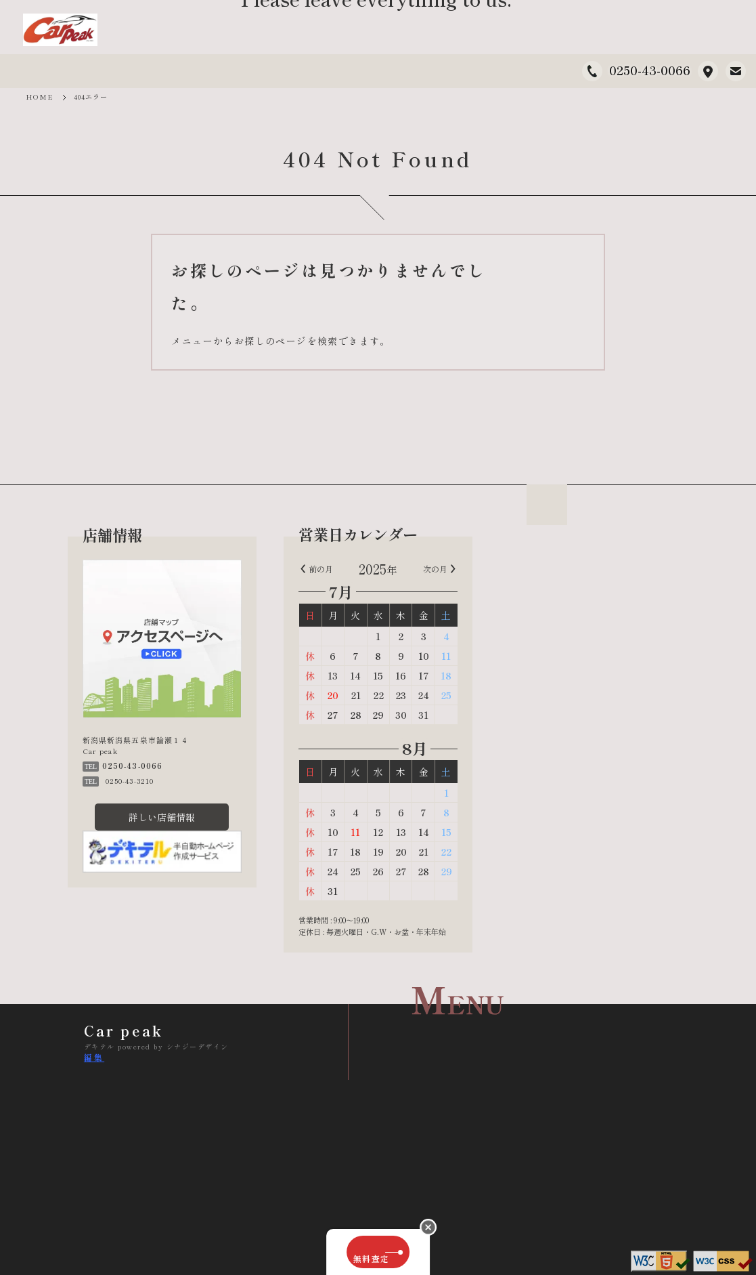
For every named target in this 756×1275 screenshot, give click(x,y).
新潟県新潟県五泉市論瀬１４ (708, 71)
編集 (94, 1057)
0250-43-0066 (649, 70)
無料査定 (378, 1252)
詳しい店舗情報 (162, 818)
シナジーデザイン (197, 1046)
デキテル (99, 1046)
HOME (39, 96)
